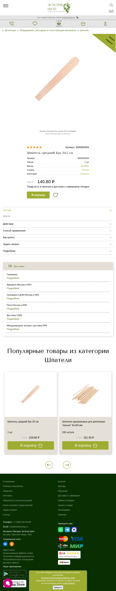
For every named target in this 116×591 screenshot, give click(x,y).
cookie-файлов (69, 583)
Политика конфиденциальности (18, 556)
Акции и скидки (65, 505)
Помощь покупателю (13, 486)
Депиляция (10, 30)
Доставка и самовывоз (69, 495)
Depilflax (85, 166)
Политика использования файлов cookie (58, 578)
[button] (49, 465)
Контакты (7, 495)
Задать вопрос (10, 510)
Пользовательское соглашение (18, 559)
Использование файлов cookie (18, 553)
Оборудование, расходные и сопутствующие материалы (48, 30)
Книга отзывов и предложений (17, 505)
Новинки (62, 514)
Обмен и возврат (66, 500)
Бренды (62, 486)
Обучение (63, 491)
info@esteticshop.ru (18, 527)
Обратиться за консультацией (17, 500)
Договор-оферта (11, 562)
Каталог (62, 481)
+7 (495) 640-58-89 (22, 522)
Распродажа (64, 510)
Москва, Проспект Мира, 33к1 (17, 534)
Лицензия (7, 491)
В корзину (38, 194)
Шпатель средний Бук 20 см (23, 421)
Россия (85, 170)
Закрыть (58, 587)
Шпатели (84, 30)
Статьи (6, 514)
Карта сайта (9, 550)
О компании (9, 481)
